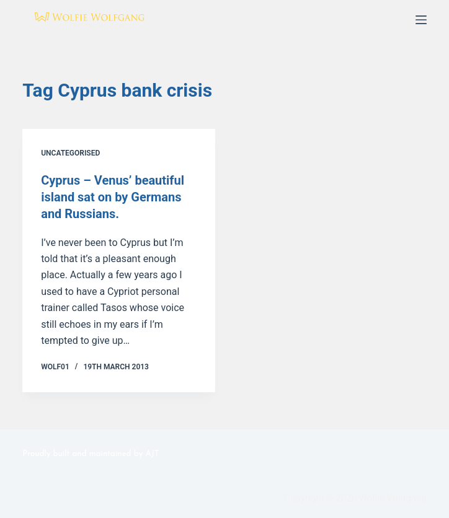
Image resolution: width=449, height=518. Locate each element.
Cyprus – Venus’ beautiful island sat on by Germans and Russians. (112, 196)
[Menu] (421, 19)
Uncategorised (70, 153)
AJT (152, 452)
